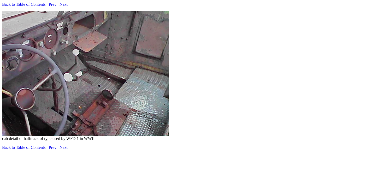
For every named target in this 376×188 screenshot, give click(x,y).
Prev (52, 4)
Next (64, 4)
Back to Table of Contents (24, 4)
